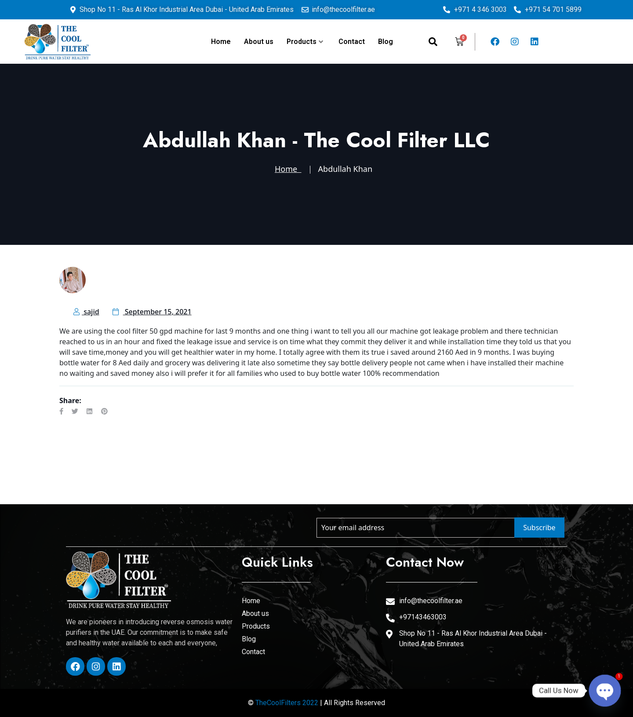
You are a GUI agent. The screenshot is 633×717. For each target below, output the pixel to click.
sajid (86, 312)
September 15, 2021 (152, 312)
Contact (351, 41)
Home (221, 41)
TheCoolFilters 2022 (286, 703)
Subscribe (539, 527)
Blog (385, 41)
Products (305, 41)
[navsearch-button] (433, 42)
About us (258, 41)
